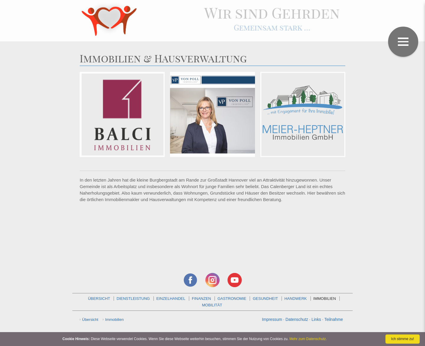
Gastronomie (232, 298)
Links (316, 319)
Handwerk (296, 298)
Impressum (272, 319)
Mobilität (212, 305)
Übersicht (99, 298)
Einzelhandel (170, 298)
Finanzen (201, 298)
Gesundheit (265, 298)
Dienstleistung (133, 298)
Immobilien (324, 298)
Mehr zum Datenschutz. (308, 339)
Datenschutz (296, 319)
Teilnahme (333, 319)
